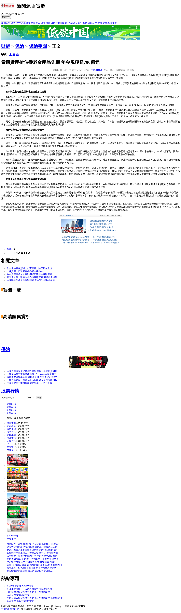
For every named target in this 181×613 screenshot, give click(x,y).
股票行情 (10, 390)
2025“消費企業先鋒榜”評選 (20, 586)
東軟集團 (11, 435)
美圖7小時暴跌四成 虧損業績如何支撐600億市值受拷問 (34, 565)
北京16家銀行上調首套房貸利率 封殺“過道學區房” (32, 550)
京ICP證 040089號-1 (11, 609)
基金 (75, 23)
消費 (43, 23)
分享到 (10, 249)
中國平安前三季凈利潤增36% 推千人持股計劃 (29, 383)
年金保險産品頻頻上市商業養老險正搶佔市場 (29, 268)
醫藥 (33, 23)
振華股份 (11, 432)
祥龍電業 (11, 423)
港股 (53, 23)
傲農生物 (11, 429)
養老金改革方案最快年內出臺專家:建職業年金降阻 (32, 277)
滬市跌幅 (11, 407)
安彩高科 (11, 426)
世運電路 (11, 438)
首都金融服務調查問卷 (18, 595)
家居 (105, 23)
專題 (109, 23)
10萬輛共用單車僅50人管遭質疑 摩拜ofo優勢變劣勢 (32, 553)
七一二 (10, 444)
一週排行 (11, 538)
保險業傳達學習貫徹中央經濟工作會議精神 (28, 592)
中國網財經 (96, 70)
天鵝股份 (11, 441)
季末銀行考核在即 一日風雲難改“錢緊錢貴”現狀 (31, 562)
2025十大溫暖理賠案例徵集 (20, 601)
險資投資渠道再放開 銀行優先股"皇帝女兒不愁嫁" (32, 377)
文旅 (100, 23)
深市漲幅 (11, 409)
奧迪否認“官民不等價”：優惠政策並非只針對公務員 (33, 559)
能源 (28, 23)
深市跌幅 (11, 412)
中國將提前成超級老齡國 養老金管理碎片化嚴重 (31, 280)
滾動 (114, 23)
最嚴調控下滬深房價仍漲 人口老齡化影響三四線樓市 (33, 544)
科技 (18, 23)
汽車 (23, 23)
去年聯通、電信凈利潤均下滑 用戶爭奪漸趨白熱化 (32, 556)
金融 (70, 23)
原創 (3, 23)
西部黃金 (11, 450)
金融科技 (92, 23)
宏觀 (8, 23)
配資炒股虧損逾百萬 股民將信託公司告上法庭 (30, 570)
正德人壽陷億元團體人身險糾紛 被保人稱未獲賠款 (32, 380)
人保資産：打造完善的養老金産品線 (25, 271)
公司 (48, 23)
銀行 (80, 23)
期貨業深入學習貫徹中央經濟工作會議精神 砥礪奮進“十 (35, 598)
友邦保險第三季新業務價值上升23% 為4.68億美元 (31, 374)
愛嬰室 (10, 447)
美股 (58, 23)
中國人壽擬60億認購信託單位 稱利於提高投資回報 (32, 371)
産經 (13, 23)
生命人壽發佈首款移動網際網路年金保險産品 (29, 274)
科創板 (64, 23)
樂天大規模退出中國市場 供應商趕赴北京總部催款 (32, 547)
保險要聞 (38, 46)
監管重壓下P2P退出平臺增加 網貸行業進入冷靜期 (31, 568)
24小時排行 (12, 535)
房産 (38, 23)
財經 (5, 46)
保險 (85, 23)
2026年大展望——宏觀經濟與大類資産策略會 (29, 589)
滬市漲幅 (11, 404)
